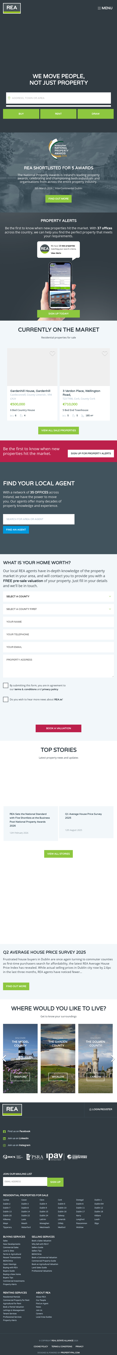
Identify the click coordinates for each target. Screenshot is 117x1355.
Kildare (97, 1211)
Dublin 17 (80, 1207)
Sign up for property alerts (91, 448)
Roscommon (81, 1219)
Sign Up (56, 1177)
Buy (21, 113)
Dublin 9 (43, 1203)
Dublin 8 (25, 1203)
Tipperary (7, 1223)
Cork (60, 1195)
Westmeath (45, 1223)
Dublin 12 (98, 1203)
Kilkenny (6, 1215)
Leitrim (43, 1215)
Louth (96, 1215)
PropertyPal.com (70, 1348)
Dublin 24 (44, 1211)
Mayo (5, 1219)
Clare (42, 1195)
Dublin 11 (80, 1203)
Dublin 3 (25, 1199)
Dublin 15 (44, 1207)
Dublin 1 (98, 1195)
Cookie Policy (41, 1342)
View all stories (58, 849)
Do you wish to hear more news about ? (36, 696)
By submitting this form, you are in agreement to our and (38, 684)
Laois (23, 1215)
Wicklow (79, 1223)
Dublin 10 (62, 1203)
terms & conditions (25, 686)
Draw (96, 113)
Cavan (24, 1195)
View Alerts (56, 253)
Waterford (26, 1223)
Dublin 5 (61, 1199)
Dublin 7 (6, 1203)
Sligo (96, 1219)
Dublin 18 (98, 1207)
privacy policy (50, 686)
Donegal (79, 1195)
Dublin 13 (7, 1207)
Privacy (80, 1342)
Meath (24, 1219)
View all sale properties (58, 427)
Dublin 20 (7, 1211)
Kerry (78, 1211)
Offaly (60, 1219)
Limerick (61, 1215)
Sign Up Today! (58, 313)
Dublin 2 (6, 1199)
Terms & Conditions (61, 1342)
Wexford (61, 1223)
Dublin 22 (25, 1211)
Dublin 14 (25, 1207)
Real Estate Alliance (62, 1336)
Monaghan (44, 1219)
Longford (80, 1215)
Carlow (6, 1195)
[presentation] (26, 707)
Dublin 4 (43, 1199)
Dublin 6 (79, 1199)
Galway (61, 1211)
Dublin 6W (99, 1199)
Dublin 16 (62, 1207)
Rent (58, 113)
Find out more (58, 198)
